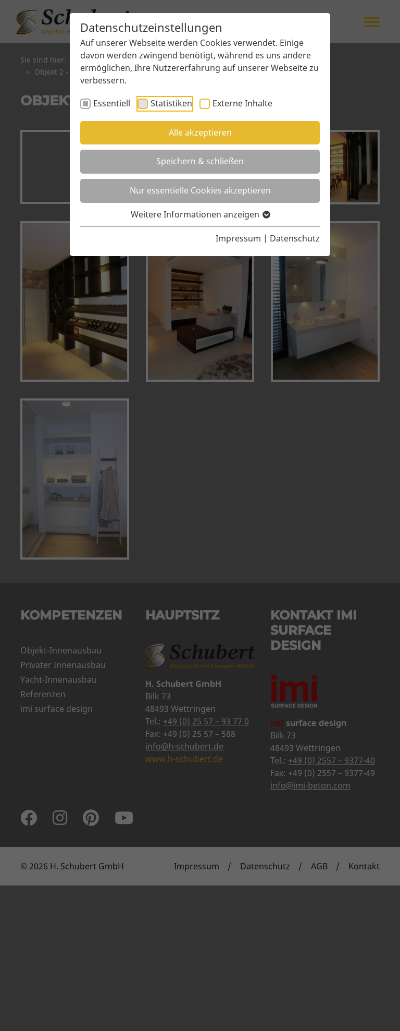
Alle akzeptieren (200, 132)
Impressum (238, 238)
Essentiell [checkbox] (111, 103)
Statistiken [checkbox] (171, 103)
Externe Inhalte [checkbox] (242, 103)
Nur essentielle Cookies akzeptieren (200, 190)
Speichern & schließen (200, 161)
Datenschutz (295, 238)
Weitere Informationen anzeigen (200, 214)
